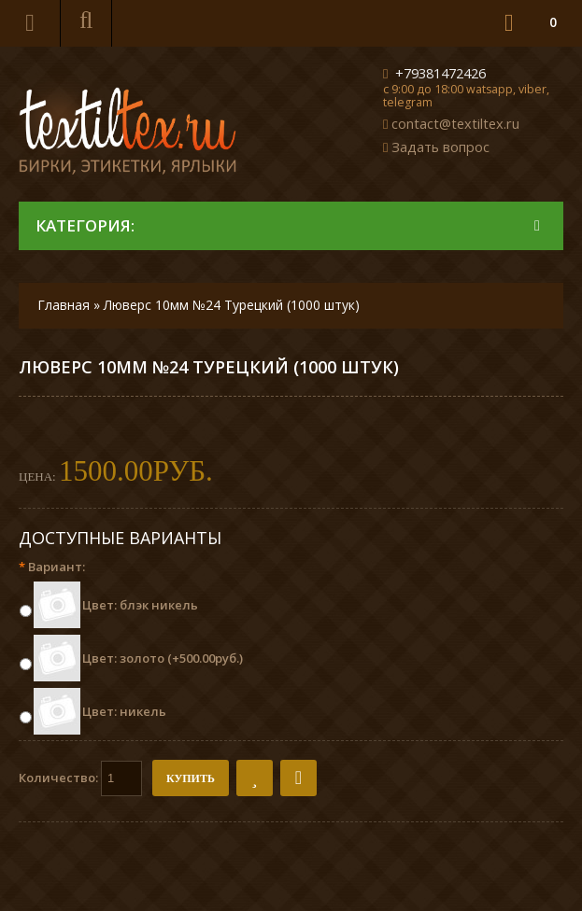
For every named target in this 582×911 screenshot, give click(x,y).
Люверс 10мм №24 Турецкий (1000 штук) (232, 305)
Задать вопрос (440, 146)
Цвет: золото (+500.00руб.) (162, 658)
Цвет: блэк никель (140, 604)
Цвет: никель (124, 711)
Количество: (80, 778)
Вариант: (52, 566)
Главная (63, 305)
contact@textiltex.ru (455, 123)
